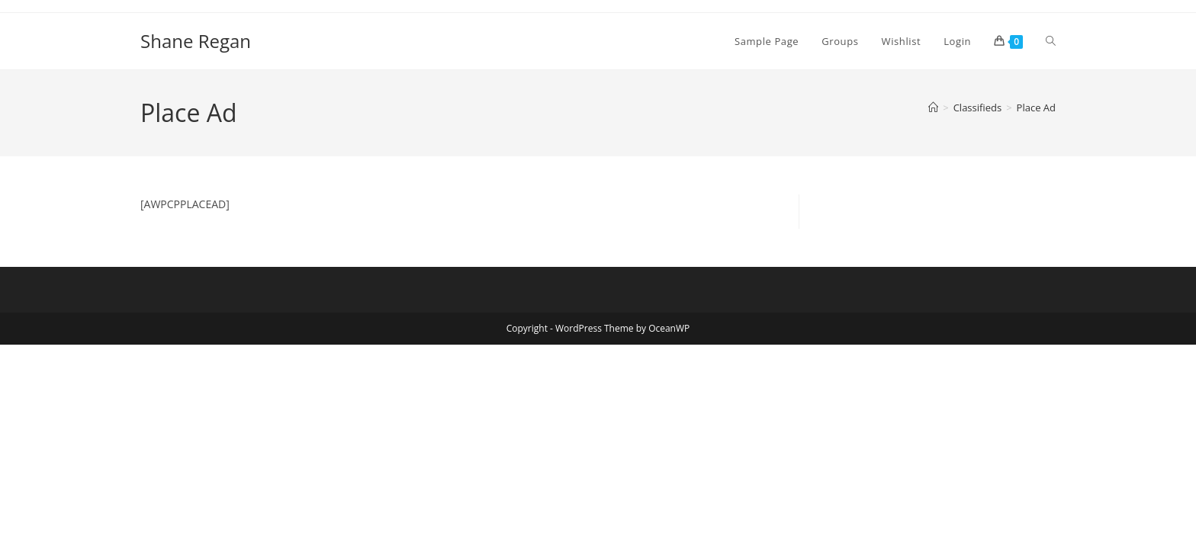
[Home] (933, 107)
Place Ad (1036, 107)
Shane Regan (195, 40)
